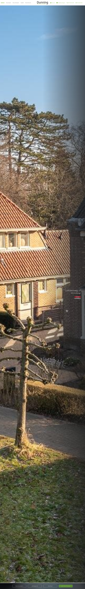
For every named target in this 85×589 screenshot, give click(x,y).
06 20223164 (79, 2)
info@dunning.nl (60, 2)
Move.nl (52, 2)
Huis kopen (8, 2)
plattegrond (35, 586)
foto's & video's (19, 586)
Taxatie (22, 2)
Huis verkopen (16, 2)
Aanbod (2, 2)
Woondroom (28, 2)
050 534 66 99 (70, 2)
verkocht (77, 296)
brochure (50, 586)
